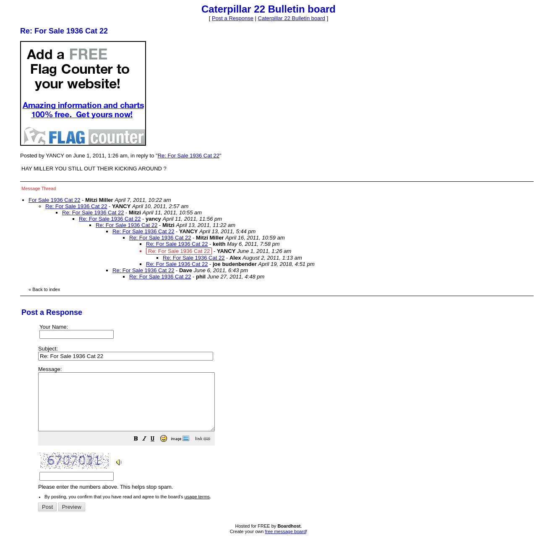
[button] (157, 451)
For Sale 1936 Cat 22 (55, 200)
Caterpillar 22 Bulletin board (291, 18)
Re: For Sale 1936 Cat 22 (188, 155)
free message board (285, 542)
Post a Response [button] (232, 18)
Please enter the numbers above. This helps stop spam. (282, 434)
